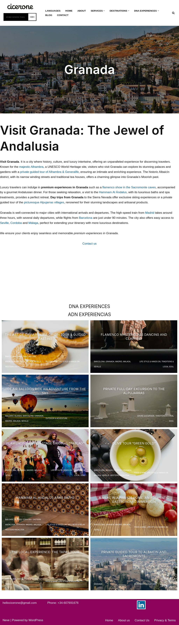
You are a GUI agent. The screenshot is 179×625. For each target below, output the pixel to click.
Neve (6, 620)
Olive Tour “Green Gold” (134, 443)
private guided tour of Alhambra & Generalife (49, 172)
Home (69, 10)
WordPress (35, 620)
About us (124, 620)
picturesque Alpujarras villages (44, 202)
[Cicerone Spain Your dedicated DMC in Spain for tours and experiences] (21, 13)
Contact (62, 15)
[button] (104, 10)
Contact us (89, 243)
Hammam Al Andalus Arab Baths (45, 497)
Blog (48, 15)
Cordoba (16, 223)
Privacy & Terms (165, 620)
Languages (52, 10)
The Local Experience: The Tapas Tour (45, 552)
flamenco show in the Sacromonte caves (129, 187)
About (81, 10)
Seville (4, 223)
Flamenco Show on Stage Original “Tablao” (45, 443)
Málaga (33, 223)
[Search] (173, 13)
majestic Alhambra (31, 166)
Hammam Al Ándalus (113, 192)
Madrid (149, 212)
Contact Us (142, 620)
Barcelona (85, 217)
